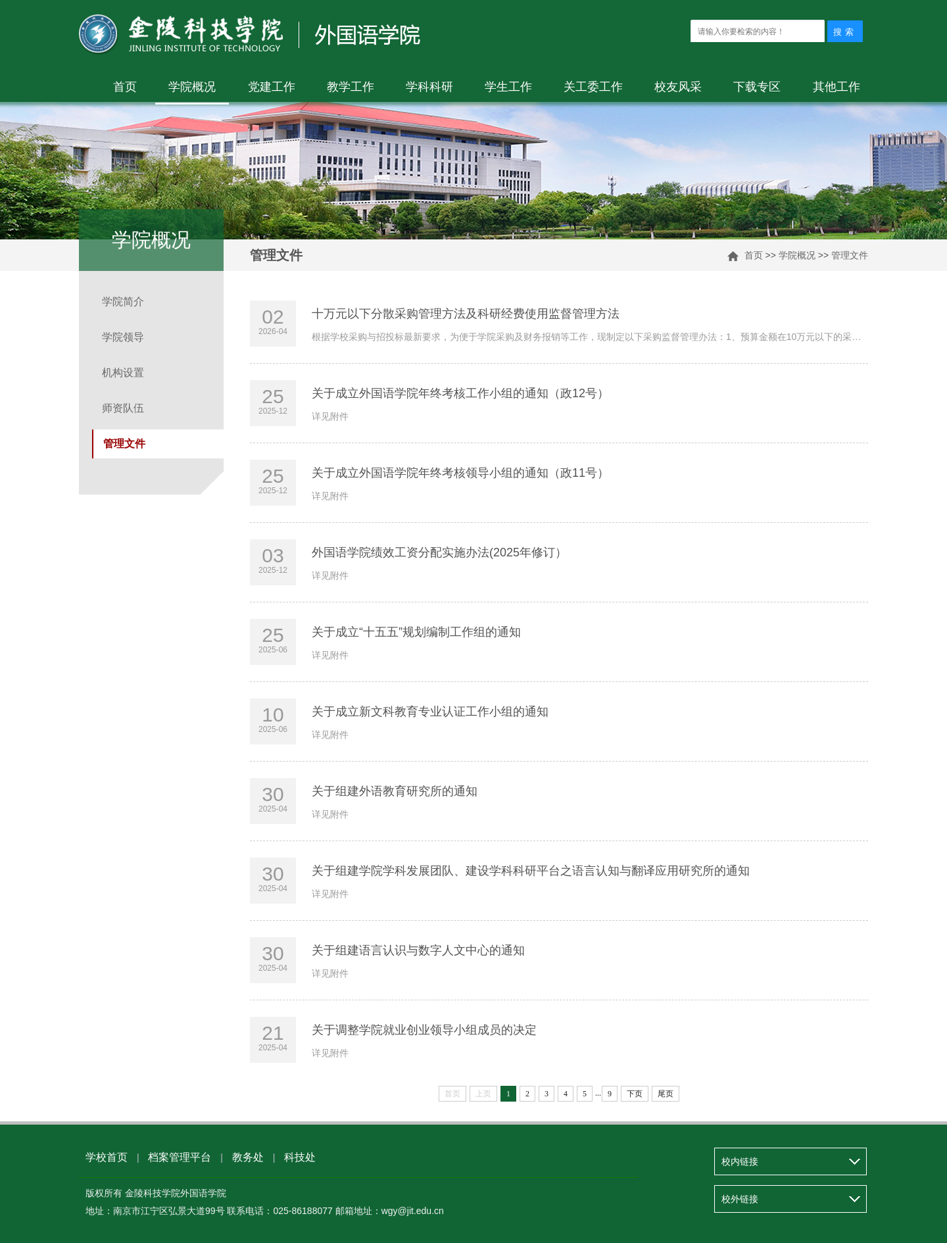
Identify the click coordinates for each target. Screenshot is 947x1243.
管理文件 (849, 255)
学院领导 (123, 337)
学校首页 (106, 1157)
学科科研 (429, 86)
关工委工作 (593, 86)
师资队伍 (123, 408)
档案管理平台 (179, 1157)
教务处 (248, 1157)
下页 (635, 1093)
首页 (125, 86)
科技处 (300, 1157)
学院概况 (192, 86)
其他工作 (836, 86)
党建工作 (271, 86)
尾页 (665, 1093)
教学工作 (350, 86)
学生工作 (508, 86)
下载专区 (757, 86)
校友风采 (678, 86)
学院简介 (123, 301)
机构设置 (123, 372)
